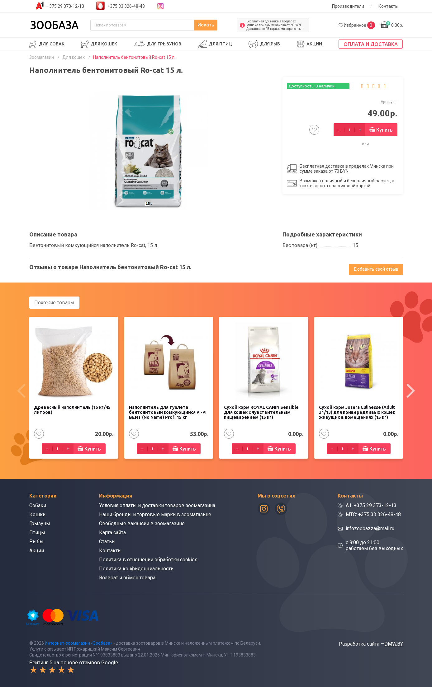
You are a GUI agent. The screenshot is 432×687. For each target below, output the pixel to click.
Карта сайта (112, 532)
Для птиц (220, 43)
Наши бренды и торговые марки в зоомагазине (155, 514)
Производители (348, 6)
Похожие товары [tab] (54, 303)
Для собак (51, 43)
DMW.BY (393, 643)
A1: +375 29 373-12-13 (371, 505)
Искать (218, 25)
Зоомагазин (41, 57)
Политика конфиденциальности (136, 568)
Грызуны (39, 523)
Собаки (37, 505)
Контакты (388, 6)
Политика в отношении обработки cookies (148, 559)
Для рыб (270, 43)
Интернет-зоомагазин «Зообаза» (78, 642)
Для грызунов (164, 43)
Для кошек (104, 43)
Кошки (37, 514)
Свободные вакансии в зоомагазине (142, 523)
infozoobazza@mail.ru (370, 528)
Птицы (37, 532)
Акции (314, 43)
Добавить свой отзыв (376, 269)
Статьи (107, 541)
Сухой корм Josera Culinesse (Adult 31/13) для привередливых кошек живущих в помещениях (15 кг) (357, 411)
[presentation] (21, 390)
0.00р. (394, 24)
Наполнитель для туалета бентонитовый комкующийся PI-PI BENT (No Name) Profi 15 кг (168, 411)
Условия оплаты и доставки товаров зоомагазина (157, 505)
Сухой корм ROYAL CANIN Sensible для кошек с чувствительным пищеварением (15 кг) (261, 411)
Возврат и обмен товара (127, 577)
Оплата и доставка (371, 44)
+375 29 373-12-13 (65, 6)
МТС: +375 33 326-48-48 (373, 514)
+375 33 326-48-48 (126, 6)
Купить (384, 130)
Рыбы (36, 541)
